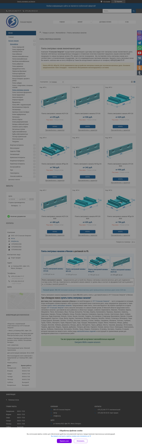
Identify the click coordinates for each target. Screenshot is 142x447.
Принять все (64, 441)
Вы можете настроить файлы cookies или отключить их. (70, 436)
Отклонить (80, 441)
